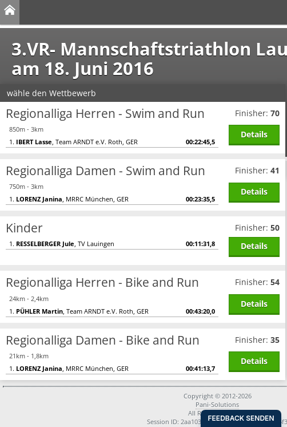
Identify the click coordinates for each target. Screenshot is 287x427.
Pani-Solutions (217, 404)
